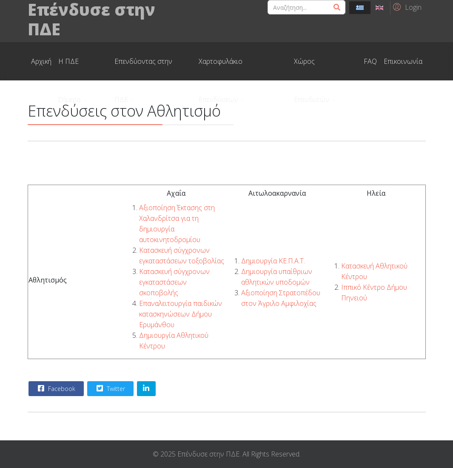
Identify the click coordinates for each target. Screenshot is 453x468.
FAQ (370, 61)
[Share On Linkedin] (146, 388)
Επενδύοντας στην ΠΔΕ (143, 68)
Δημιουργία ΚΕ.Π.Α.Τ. (273, 260)
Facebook (55, 388)
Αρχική (41, 61)
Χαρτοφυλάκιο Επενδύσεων (220, 68)
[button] (406, 6)
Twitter (110, 388)
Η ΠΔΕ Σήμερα (69, 68)
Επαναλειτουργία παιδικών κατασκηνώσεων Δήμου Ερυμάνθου (180, 314)
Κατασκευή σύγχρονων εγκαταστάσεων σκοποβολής (174, 282)
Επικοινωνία (403, 61)
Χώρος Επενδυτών (311, 68)
